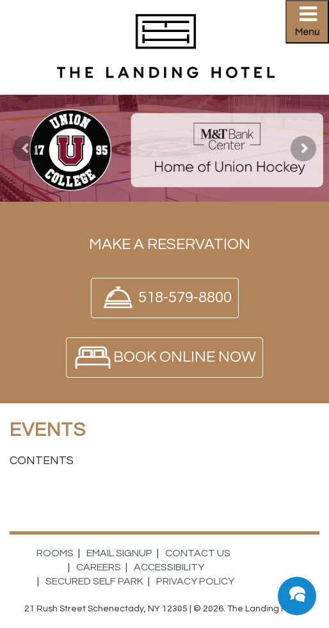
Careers (98, 567)
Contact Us (197, 553)
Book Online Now (184, 357)
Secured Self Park (94, 581)
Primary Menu (312, 25)
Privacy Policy (195, 581)
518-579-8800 (185, 297)
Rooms (55, 553)
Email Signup (119, 553)
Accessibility (169, 567)
